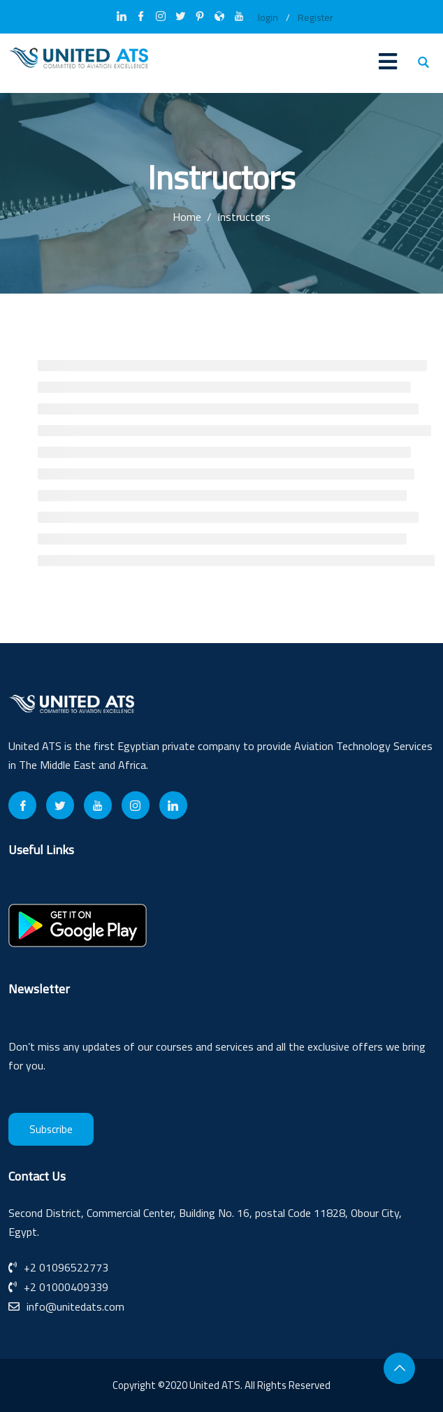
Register (315, 17)
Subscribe (51, 1129)
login (268, 17)
